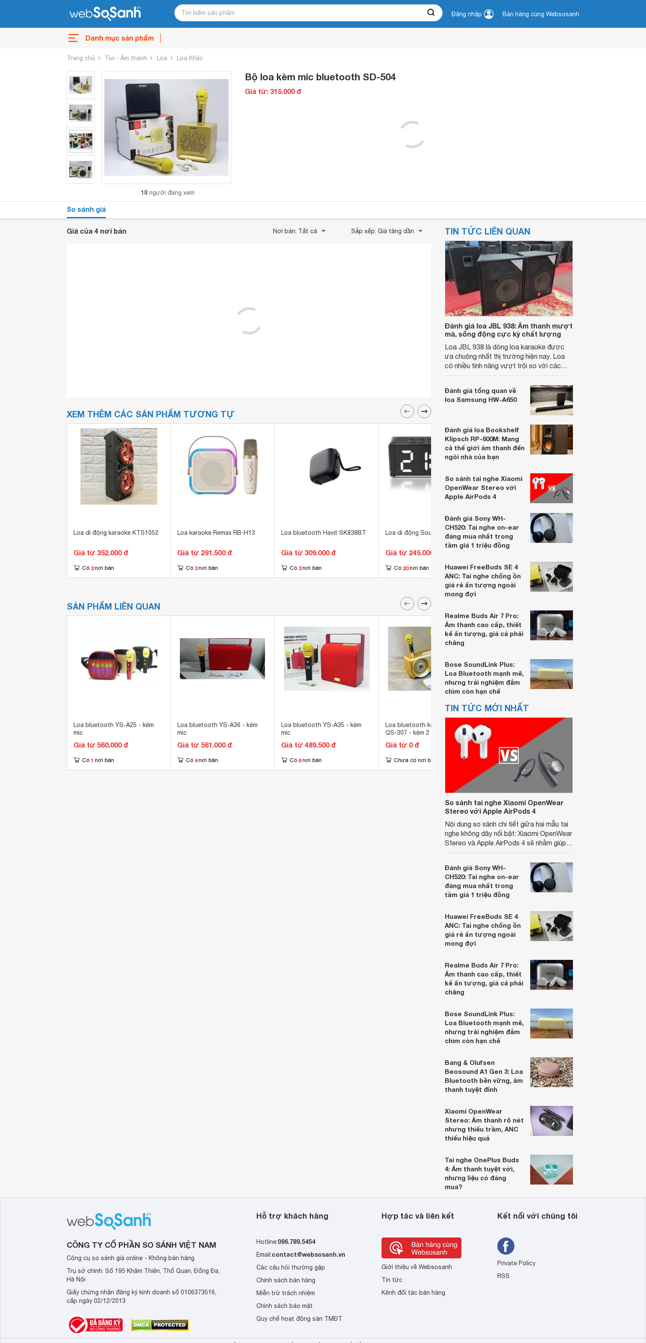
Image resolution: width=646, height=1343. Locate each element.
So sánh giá (86, 209)
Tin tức (392, 1279)
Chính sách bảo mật (284, 1305)
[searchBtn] (431, 13)
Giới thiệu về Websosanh (417, 1267)
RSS (503, 1276)
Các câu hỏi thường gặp (290, 1267)
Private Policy (516, 1263)
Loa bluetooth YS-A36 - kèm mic (217, 728)
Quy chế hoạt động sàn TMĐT (299, 1318)
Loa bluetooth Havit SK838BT (323, 532)
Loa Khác (190, 58)
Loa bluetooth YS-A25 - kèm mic (113, 728)
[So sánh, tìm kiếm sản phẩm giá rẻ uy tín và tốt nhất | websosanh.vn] (105, 14)
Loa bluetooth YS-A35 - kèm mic (321, 728)
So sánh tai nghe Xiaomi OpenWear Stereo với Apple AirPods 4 (484, 487)
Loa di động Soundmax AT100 (427, 532)
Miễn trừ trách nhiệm (285, 1293)
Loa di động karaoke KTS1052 (116, 532)
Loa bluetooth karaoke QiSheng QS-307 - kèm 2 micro (430, 728)
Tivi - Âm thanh (126, 58)
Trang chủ (81, 58)
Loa (162, 58)
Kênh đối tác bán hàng (413, 1292)
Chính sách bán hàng (285, 1280)
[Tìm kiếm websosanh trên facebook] (505, 1246)
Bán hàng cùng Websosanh (540, 14)
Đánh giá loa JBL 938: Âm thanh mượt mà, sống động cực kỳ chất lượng (509, 330)
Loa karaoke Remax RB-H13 (216, 532)
